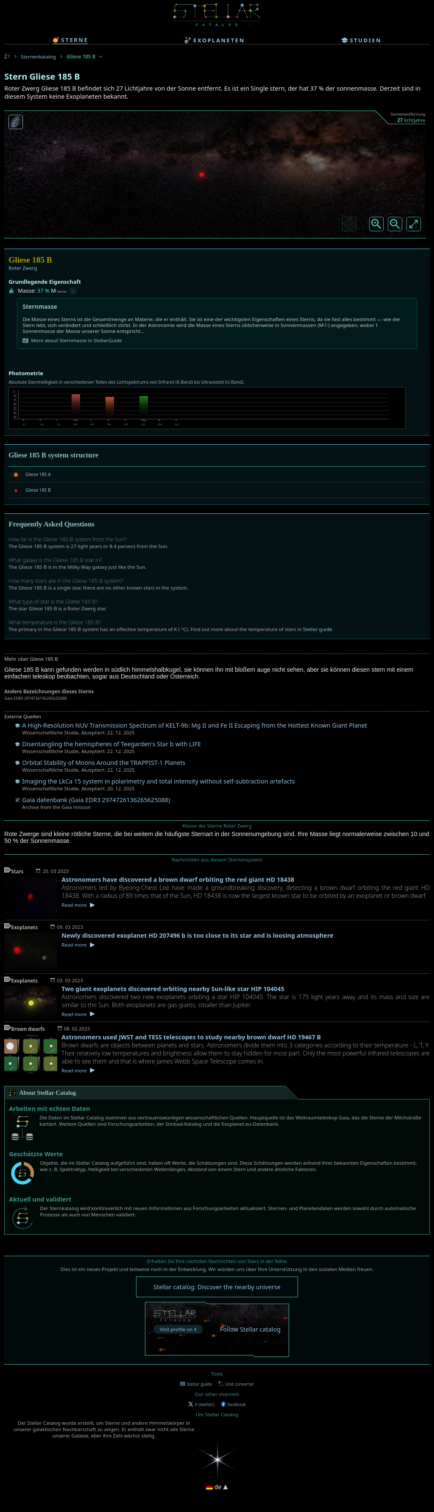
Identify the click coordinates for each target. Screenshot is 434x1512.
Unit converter (236, 1384)
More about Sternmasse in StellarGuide (72, 340)
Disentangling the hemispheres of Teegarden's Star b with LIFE (111, 744)
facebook (233, 1404)
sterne (71, 40)
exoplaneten (214, 40)
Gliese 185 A (37, 474)
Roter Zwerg (22, 268)
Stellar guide (317, 629)
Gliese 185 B (37, 490)
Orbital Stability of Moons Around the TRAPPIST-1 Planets (103, 763)
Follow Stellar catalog (250, 1329)
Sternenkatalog (38, 56)
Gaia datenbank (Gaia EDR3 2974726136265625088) (96, 800)
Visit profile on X (178, 1329)
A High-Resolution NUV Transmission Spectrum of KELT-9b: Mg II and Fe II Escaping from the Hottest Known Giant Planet (194, 725)
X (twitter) (201, 1404)
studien (361, 40)
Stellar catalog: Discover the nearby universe (217, 1287)
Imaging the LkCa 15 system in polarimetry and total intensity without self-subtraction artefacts (158, 781)
